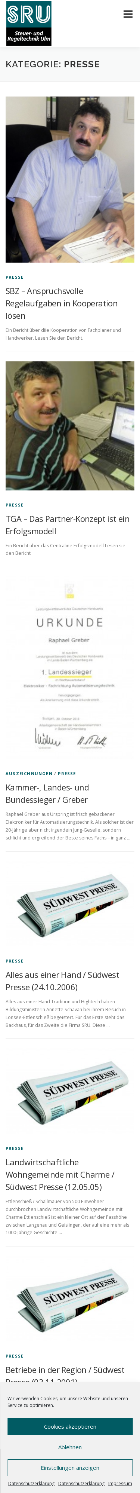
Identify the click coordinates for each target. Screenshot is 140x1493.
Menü (127, 14)
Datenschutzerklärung (31, 1483)
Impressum (120, 1483)
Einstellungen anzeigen (70, 1467)
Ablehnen (70, 1447)
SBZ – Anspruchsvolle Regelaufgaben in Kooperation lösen (62, 303)
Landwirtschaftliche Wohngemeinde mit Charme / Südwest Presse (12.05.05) (60, 1174)
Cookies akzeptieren (70, 1426)
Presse (15, 277)
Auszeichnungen (29, 773)
